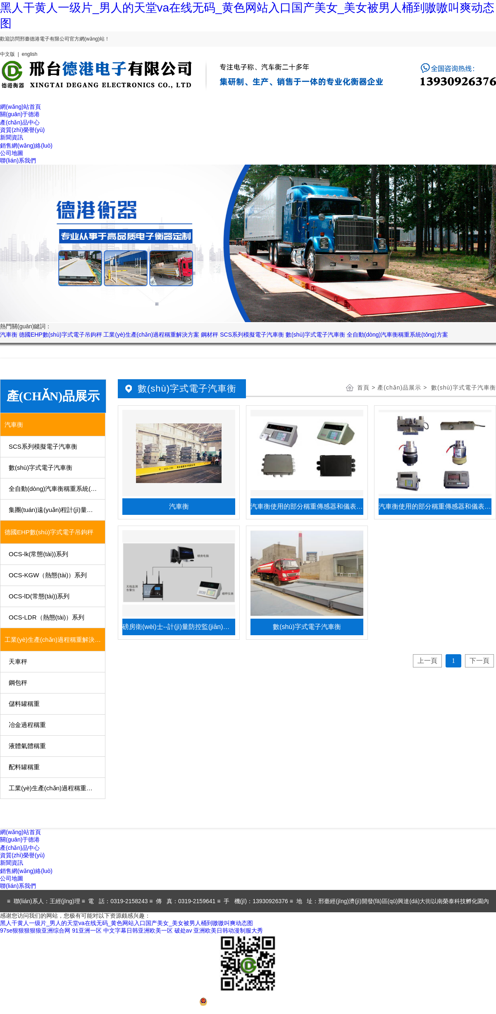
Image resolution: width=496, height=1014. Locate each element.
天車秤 (18, 661)
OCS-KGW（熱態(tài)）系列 (48, 575)
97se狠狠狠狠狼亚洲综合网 (35, 930)
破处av (183, 930)
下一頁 (479, 660)
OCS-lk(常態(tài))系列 (38, 553)
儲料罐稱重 (24, 703)
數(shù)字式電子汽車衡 (315, 334)
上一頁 (427, 660)
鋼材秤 (209, 334)
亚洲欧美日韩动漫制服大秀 (228, 930)
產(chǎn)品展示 (399, 387)
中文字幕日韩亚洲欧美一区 (138, 930)
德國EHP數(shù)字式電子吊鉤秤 (60, 334)
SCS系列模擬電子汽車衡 (252, 334)
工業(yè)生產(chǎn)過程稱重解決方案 (151, 334)
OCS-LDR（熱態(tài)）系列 (46, 617)
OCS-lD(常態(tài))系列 (39, 596)
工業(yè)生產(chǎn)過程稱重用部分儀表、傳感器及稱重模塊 (57, 788)
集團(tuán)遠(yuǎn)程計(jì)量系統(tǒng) (57, 509)
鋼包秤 (18, 682)
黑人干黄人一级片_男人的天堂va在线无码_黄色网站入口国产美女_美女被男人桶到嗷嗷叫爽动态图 (126, 923)
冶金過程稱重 (27, 724)
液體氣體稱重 (27, 745)
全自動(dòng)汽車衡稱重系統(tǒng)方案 (397, 334)
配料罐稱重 (24, 766)
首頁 (363, 387)
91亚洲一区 (87, 930)
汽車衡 (8, 334)
